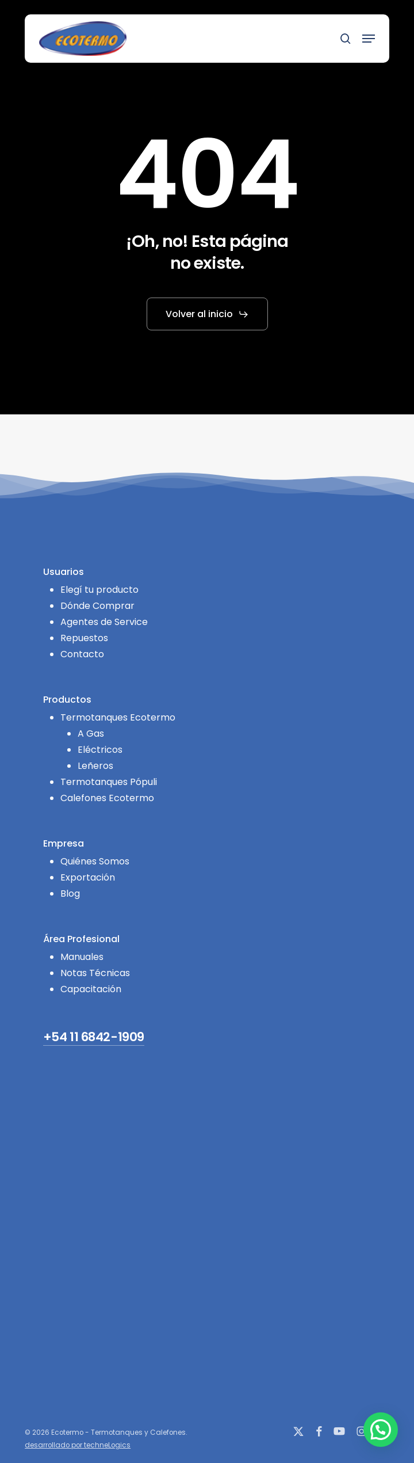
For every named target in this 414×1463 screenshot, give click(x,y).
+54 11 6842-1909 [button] (93, 1037)
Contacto (82, 654)
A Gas (91, 733)
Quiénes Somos (94, 861)
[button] (368, 38)
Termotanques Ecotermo (117, 717)
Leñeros (95, 765)
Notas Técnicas (95, 973)
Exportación (87, 877)
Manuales (81, 956)
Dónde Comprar (97, 605)
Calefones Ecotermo (107, 798)
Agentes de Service (104, 621)
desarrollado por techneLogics (78, 1445)
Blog (70, 893)
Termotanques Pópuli (108, 781)
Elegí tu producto (99, 589)
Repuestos (84, 638)
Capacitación (90, 989)
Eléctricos (100, 749)
